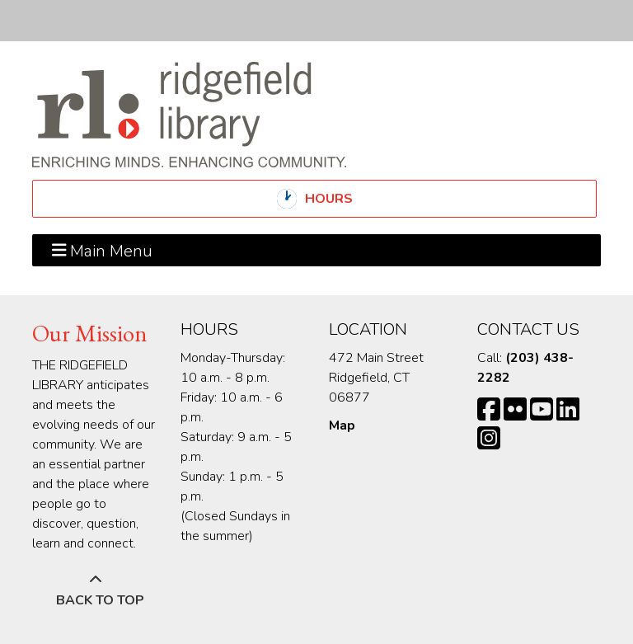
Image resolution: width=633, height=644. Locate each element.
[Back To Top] (95, 590)
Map (342, 425)
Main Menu (102, 249)
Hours (343, 199)
